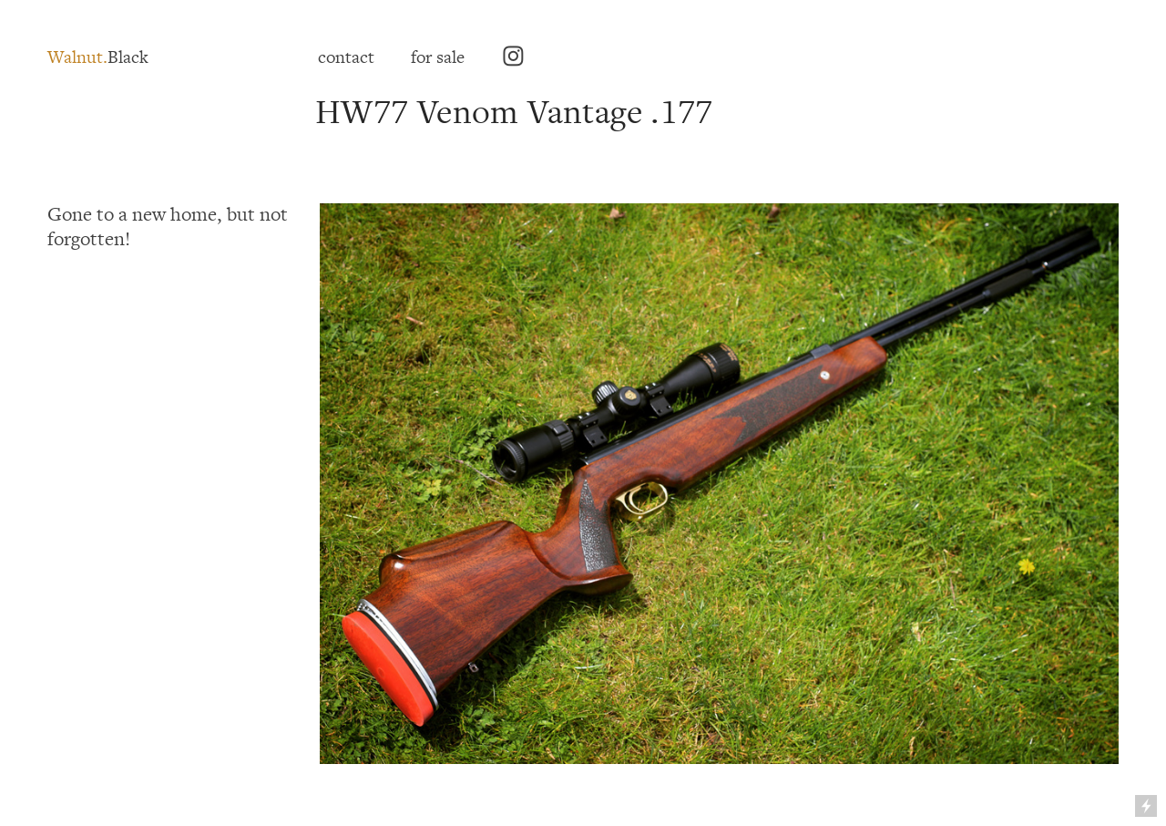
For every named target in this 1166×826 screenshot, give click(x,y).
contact (346, 57)
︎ (513, 57)
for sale (438, 57)
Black (97, 57)
